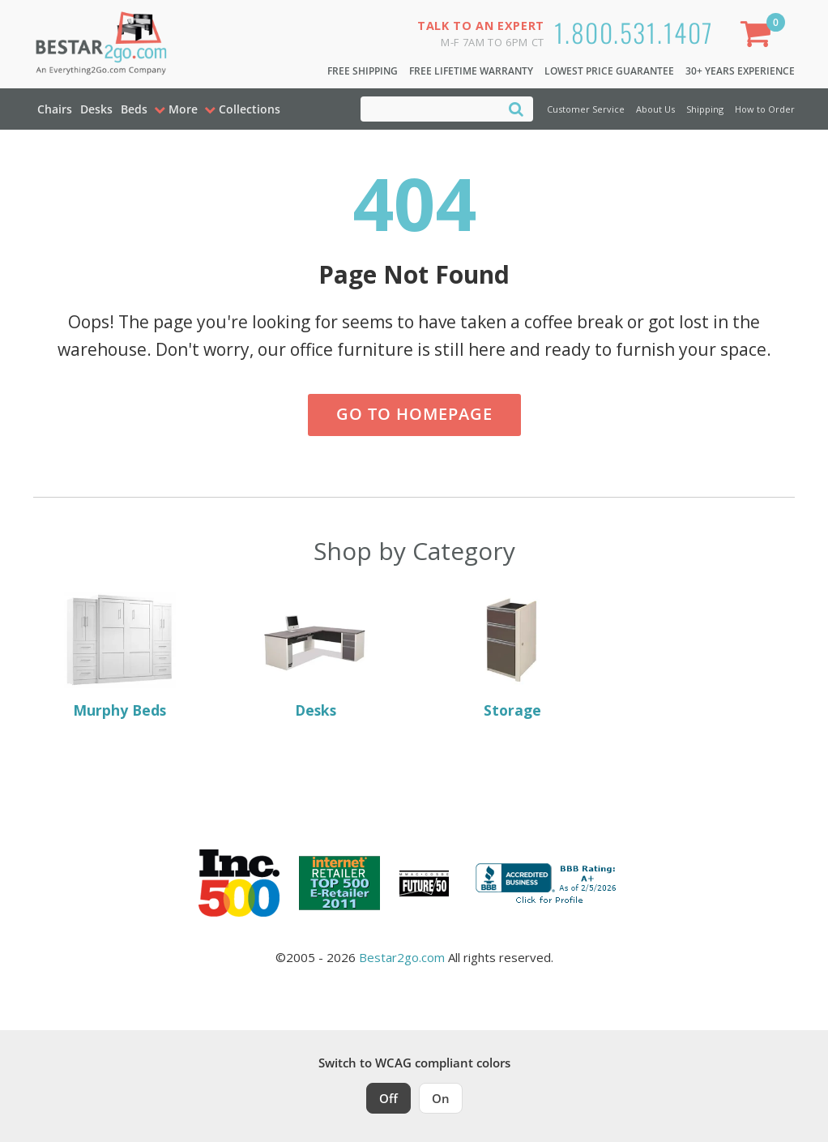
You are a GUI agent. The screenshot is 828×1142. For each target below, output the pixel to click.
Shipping (704, 109)
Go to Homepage (414, 414)
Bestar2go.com (402, 957)
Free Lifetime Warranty (471, 71)
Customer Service (586, 109)
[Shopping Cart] (759, 37)
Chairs (54, 109)
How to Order (765, 109)
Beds (134, 109)
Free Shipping (362, 71)
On (441, 1098)
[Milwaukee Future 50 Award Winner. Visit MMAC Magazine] (424, 883)
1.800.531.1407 (634, 32)
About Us (655, 109)
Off (388, 1098)
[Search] (516, 108)
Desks (96, 109)
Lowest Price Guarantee (609, 71)
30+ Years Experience (740, 71)
